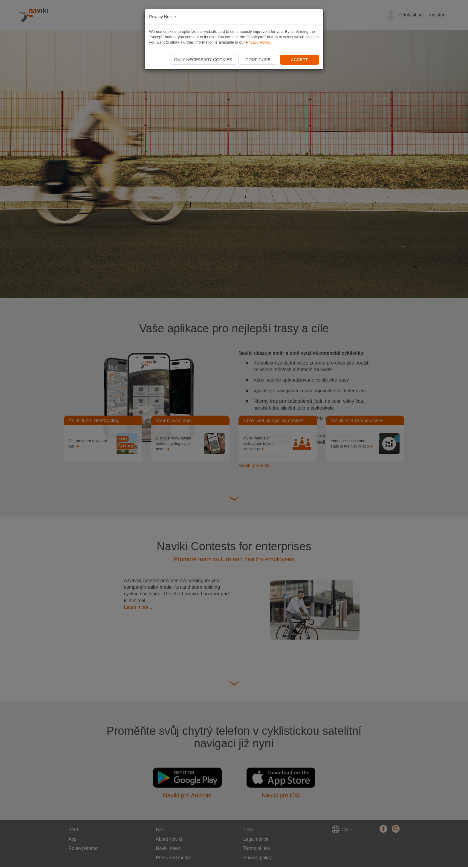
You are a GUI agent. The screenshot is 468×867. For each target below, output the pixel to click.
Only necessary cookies (203, 59)
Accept (299, 59)
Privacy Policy (258, 42)
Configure (257, 59)
